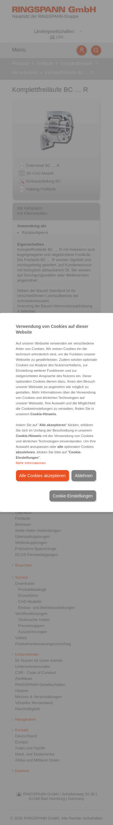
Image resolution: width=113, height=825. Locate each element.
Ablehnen (84, 475)
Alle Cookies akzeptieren (42, 475)
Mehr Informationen (31, 463)
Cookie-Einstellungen (73, 495)
